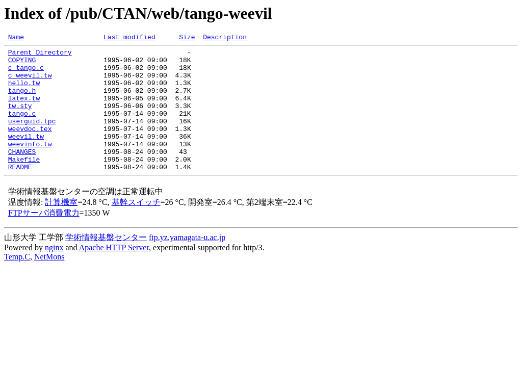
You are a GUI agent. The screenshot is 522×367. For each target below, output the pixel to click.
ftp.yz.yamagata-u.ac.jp (187, 263)
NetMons (49, 282)
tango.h (22, 101)
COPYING (22, 64)
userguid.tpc (32, 137)
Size (187, 38)
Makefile (24, 183)
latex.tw (24, 110)
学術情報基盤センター (106, 263)
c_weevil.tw (30, 82)
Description (225, 38)
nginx (54, 273)
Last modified (129, 38)
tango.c (22, 128)
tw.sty (20, 119)
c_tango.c (26, 73)
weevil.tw (26, 156)
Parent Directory (40, 55)
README (20, 192)
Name (16, 38)
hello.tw (24, 91)
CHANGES (22, 174)
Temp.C (17, 282)
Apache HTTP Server (114, 273)
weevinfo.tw (30, 165)
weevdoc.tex (30, 146)
